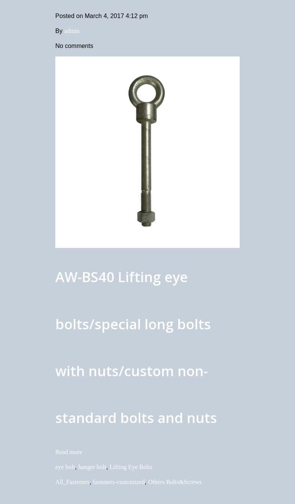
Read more (68, 452)
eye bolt (65, 467)
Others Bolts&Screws (175, 482)
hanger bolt (92, 467)
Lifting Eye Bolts (130, 467)
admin (72, 31)
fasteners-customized (119, 482)
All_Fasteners (72, 482)
